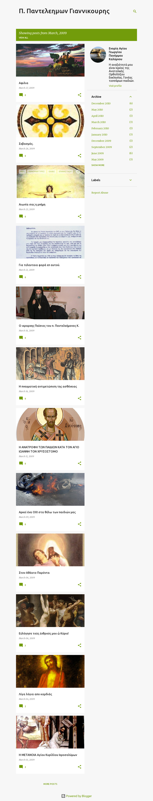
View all (23, 38)
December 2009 (101, 140)
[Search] (135, 11)
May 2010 (97, 109)
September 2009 (101, 147)
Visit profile (115, 85)
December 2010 (100, 103)
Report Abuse (99, 192)
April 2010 (97, 116)
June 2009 (97, 153)
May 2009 (97, 159)
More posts (50, 784)
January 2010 (99, 134)
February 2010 (100, 128)
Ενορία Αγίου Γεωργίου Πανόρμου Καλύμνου (118, 54)
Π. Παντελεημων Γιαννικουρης (64, 10)
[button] (79, 95)
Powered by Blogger (76, 796)
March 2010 (98, 122)
